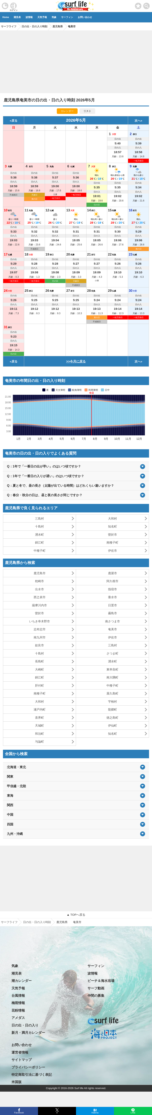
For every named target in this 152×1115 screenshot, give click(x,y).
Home (5, 17)
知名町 (112, 526)
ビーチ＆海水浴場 (100, 981)
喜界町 (39, 717)
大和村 (112, 518)
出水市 (39, 589)
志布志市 (40, 629)
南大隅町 (112, 677)
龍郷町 (112, 709)
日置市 (112, 605)
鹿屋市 (112, 573)
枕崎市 (39, 581)
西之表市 (40, 597)
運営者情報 (19, 1052)
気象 (54, 17)
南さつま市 (112, 621)
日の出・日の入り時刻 (37, 922)
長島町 (39, 661)
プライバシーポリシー (28, 1067)
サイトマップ (21, 1060)
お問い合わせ (85, 17)
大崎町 (39, 669)
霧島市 (112, 613)
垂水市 (112, 597)
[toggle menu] (146, 4)
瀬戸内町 (40, 709)
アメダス (18, 1018)
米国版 (16, 1082)
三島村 (39, 518)
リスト (87, 111)
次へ (138, 120)
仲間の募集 (95, 996)
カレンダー (67, 111)
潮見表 (17, 17)
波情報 (29, 17)
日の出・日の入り (24, 1025)
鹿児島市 (40, 573)
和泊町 (39, 733)
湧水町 (39, 534)
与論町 (39, 741)
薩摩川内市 (39, 605)
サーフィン (67, 17)
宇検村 (112, 701)
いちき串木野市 (39, 621)
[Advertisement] (76, 60)
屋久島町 (112, 693)
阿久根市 (112, 581)
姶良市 (39, 645)
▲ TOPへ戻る (76, 914)
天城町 (39, 725)
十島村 (39, 526)
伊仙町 (112, 725)
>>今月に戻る (76, 361)
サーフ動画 (95, 988)
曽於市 (112, 534)
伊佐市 (112, 550)
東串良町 (112, 669)
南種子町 (112, 542)
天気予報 (42, 17)
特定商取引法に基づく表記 (31, 1075)
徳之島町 (112, 717)
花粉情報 (18, 1010)
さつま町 (112, 653)
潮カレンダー (21, 981)
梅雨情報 (18, 1003)
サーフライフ (9, 922)
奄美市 (112, 629)
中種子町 (40, 550)
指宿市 (112, 589)
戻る (14, 120)
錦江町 (39, 542)
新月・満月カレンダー (28, 1033)
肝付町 (39, 685)
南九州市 (40, 637)
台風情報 (18, 996)
